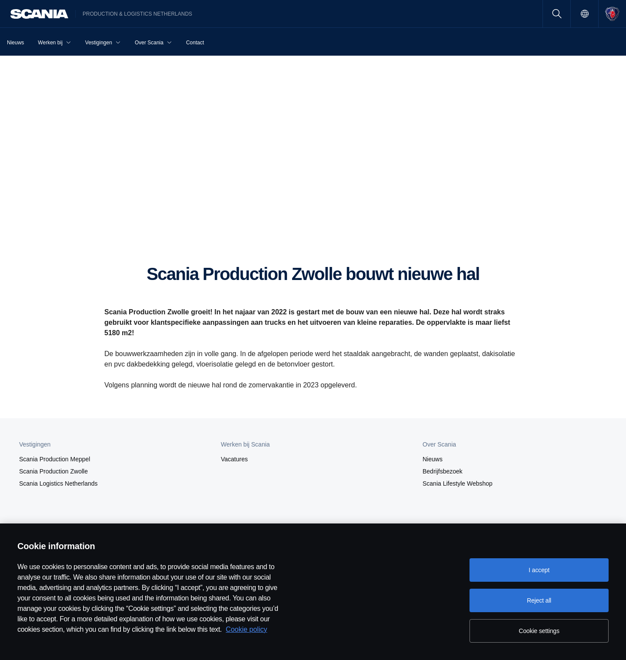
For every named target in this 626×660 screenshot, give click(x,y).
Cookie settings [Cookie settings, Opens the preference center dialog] (539, 630)
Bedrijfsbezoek (443, 471)
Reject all (539, 600)
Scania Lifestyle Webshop (458, 483)
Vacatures (234, 459)
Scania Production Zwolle (53, 471)
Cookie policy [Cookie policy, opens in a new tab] (246, 629)
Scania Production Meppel (54, 459)
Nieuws (433, 459)
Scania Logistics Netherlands (58, 483)
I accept (539, 570)
